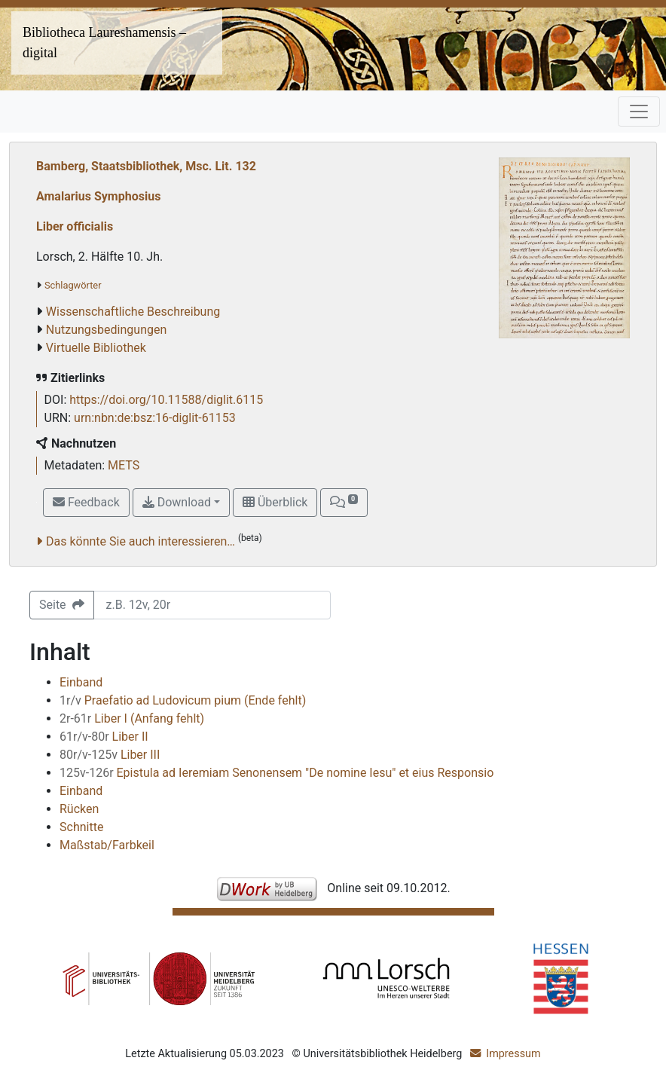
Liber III (110, 754)
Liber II (104, 736)
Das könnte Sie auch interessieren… (140, 541)
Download (176, 502)
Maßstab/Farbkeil (107, 845)
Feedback (86, 502)
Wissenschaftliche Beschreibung (133, 311)
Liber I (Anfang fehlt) (132, 718)
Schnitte (81, 827)
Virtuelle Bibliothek (96, 348)
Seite (61, 605)
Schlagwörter (72, 285)
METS (123, 465)
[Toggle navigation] (639, 111)
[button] (343, 502)
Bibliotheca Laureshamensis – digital (104, 42)
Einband (81, 682)
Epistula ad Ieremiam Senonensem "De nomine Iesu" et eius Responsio (276, 773)
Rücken (79, 809)
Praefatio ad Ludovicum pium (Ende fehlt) (183, 700)
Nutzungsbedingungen (106, 330)
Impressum (513, 1053)
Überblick (275, 502)
